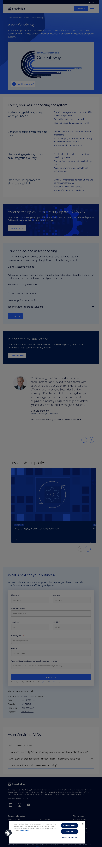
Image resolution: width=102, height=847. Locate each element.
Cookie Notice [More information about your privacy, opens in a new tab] (24, 830)
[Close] (82, 824)
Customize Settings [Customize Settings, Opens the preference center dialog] (69, 837)
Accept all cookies (69, 825)
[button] (8, 832)
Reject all (69, 831)
